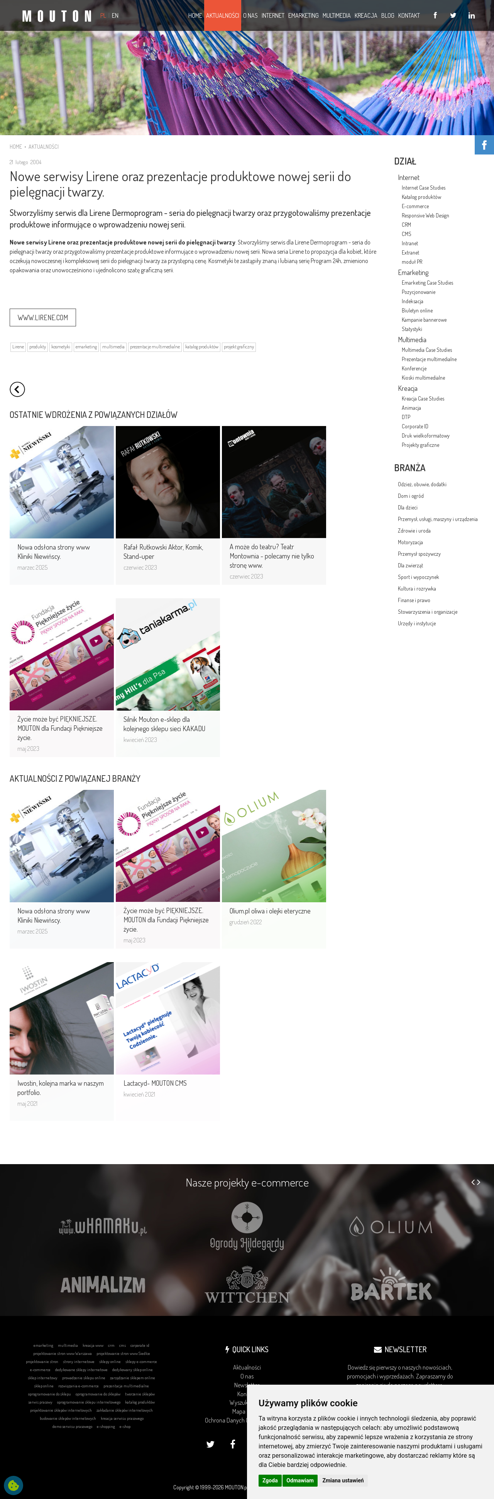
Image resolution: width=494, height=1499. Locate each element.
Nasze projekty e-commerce (247, 1182)
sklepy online (110, 1361)
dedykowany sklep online (132, 1369)
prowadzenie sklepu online (83, 1377)
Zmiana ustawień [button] (343, 1480)
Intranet (410, 243)
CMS (406, 234)
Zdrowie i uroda (414, 530)
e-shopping (106, 1426)
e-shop (125, 1426)
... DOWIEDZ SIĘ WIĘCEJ (141, 78)
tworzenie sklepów (140, 1394)
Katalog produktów (421, 197)
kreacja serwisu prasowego (122, 1418)
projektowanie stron (42, 1361)
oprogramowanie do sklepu (49, 1394)
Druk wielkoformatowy (426, 435)
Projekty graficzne (420, 444)
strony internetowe (79, 1361)
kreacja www (93, 1345)
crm (111, 1345)
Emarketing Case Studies (427, 282)
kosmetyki (60, 347)
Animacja (411, 407)
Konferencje (414, 368)
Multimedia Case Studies (427, 349)
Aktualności (247, 1367)
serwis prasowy (40, 1402)
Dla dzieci (408, 507)
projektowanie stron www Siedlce (123, 1353)
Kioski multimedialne (423, 377)
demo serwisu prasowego (72, 1426)
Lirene (18, 347)
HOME (16, 146)
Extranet (410, 252)
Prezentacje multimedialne (429, 359)
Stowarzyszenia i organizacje (427, 611)
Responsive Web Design (425, 215)
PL (103, 15)
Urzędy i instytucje (417, 623)
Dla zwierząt (410, 565)
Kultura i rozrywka (417, 588)
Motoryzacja (410, 542)
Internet (409, 177)
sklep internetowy (43, 1377)
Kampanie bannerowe (424, 319)
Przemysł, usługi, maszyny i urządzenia (438, 519)
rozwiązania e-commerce (78, 1386)
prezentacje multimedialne (155, 347)
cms (122, 1345)
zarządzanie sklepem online (132, 1377)
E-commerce (415, 206)
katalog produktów (201, 347)
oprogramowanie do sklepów (98, 1394)
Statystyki (412, 329)
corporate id (139, 1345)
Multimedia (412, 339)
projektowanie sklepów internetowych (61, 1410)
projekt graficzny (239, 347)
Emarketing (413, 272)
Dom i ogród (411, 495)
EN (115, 15)
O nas (247, 1376)
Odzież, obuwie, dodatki (422, 484)
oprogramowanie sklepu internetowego (88, 1402)
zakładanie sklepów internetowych (124, 1410)
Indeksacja (412, 301)
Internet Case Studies (423, 187)
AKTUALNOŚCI (44, 146)
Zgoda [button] (270, 1480)
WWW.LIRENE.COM (43, 317)
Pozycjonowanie (418, 292)
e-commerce (40, 1369)
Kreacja (408, 388)
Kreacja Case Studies (423, 398)
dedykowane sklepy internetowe (81, 1369)
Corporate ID (415, 426)
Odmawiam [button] (300, 1480)
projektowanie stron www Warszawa (62, 1353)
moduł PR (412, 261)
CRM (406, 224)
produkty (37, 347)
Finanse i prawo (414, 600)
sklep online (44, 1386)
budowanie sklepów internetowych (68, 1418)
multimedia (113, 347)
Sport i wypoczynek (418, 577)
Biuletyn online (417, 310)
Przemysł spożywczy (419, 553)
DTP (406, 417)
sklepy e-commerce (141, 1361)
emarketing (86, 347)
